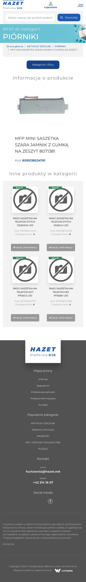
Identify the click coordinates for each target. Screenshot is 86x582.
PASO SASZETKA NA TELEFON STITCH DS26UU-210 (61, 222)
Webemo (49, 566)
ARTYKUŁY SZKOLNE (39, 46)
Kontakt (43, 404)
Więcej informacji (25, 247)
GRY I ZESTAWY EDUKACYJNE (43, 442)
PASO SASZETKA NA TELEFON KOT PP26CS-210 (25, 292)
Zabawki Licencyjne (43, 429)
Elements (71, 566)
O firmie (43, 379)
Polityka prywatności (43, 392)
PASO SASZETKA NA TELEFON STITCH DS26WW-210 (25, 222)
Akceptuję (8, 544)
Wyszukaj (69, 17)
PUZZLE (43, 448)
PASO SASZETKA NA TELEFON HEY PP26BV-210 (61, 292)
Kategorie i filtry (43, 64)
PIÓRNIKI (20, 36)
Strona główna (15, 46)
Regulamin (43, 385)
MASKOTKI (43, 436)
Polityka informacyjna (43, 398)
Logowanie (50, 5)
